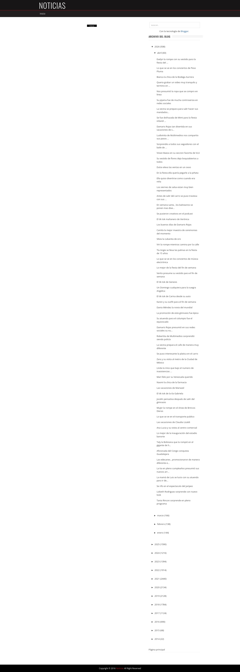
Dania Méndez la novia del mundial (174, 307)
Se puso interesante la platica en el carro (177, 353)
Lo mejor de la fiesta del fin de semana (176, 267)
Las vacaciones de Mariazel (170, 387)
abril (159, 52)
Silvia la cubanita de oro (169, 239)
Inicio (42, 13)
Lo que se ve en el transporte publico (175, 416)
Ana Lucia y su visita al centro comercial (177, 427)
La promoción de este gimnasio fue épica (177, 312)
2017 (157, 613)
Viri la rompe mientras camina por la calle (178, 244)
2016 (157, 621)
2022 (157, 570)
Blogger (184, 31)
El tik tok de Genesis (167, 282)
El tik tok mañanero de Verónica (173, 219)
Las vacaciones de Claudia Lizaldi (173, 422)
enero (160, 532)
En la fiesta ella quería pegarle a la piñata (177, 172)
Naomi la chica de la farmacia (171, 382)
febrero (161, 524)
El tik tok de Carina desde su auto (174, 296)
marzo (160, 515)
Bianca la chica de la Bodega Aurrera (175, 76)
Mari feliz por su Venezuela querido (175, 376)
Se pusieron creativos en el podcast (175, 213)
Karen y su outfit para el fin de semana (176, 301)
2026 (157, 46)
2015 (157, 630)
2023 (157, 561)
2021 (157, 578)
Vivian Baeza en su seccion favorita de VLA (178, 153)
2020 (157, 587)
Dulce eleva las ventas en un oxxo (174, 167)
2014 (157, 638)
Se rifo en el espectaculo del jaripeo (175, 486)
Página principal (157, 649)
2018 (157, 604)
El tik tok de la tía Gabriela (170, 393)
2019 (157, 595)
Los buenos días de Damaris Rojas (174, 224)
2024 (157, 552)
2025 (157, 544)
